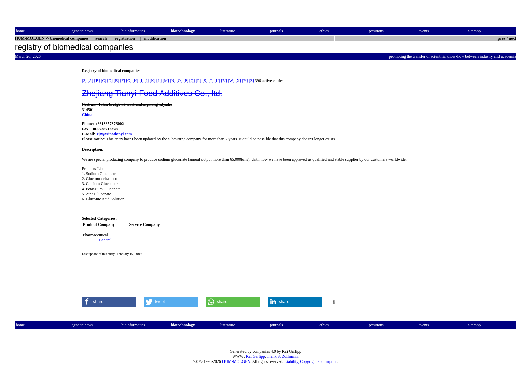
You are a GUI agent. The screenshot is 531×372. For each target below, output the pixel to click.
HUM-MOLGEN (236, 361)
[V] (224, 80)
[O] (179, 80)
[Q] (192, 80)
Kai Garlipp (255, 356)
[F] (122, 80)
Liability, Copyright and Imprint (310, 361)
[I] (141, 80)
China (87, 114)
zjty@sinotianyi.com (114, 134)
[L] (159, 80)
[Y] (245, 80)
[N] (173, 80)
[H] (136, 80)
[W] (231, 80)
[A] (90, 80)
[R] (198, 80)
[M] (166, 80)
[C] (103, 80)
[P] (185, 80)
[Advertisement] (43, 170)
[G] (129, 80)
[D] (110, 80)
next (512, 38)
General (105, 240)
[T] (210, 80)
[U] (217, 80)
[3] (84, 80)
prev (502, 38)
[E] (116, 80)
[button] (109, 302)
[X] (238, 80)
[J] (146, 80)
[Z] (251, 80)
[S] (205, 80)
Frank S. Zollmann (282, 356)
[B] (97, 80)
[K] (152, 80)
